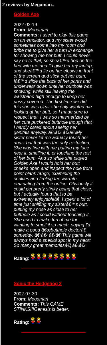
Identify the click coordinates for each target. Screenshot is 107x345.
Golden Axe (26, 14)
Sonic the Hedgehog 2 (38, 283)
